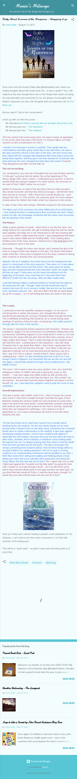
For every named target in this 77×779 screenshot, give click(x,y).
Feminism (37, 562)
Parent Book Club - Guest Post (18, 653)
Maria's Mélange (32, 5)
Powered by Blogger (38, 761)
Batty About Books (19, 562)
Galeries (45, 767)
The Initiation (35, 130)
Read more (69, 679)
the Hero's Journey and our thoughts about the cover (46, 123)
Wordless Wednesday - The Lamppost (21, 688)
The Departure (35, 126)
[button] (73, 20)
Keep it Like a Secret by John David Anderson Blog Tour (32, 722)
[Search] (73, 6)
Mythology (51, 562)
